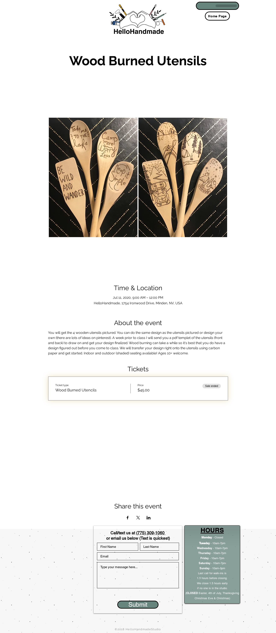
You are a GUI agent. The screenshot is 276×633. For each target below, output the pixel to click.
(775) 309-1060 (151, 532)
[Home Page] (217, 16)
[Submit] (138, 605)
